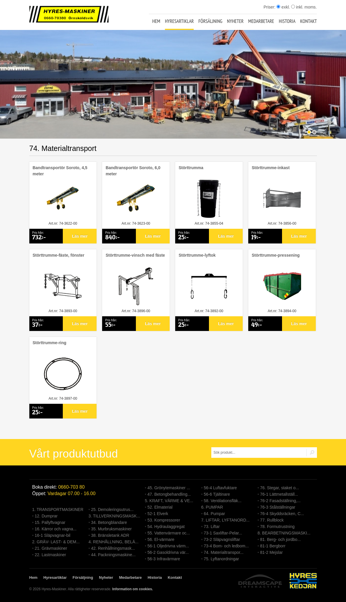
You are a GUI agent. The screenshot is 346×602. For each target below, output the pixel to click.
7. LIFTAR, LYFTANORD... (225, 520)
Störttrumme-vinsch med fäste (135, 255)
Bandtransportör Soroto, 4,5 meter (60, 170)
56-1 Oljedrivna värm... (168, 546)
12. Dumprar (46, 516)
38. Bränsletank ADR (110, 535)
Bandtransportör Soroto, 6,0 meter (133, 170)
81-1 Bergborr (272, 546)
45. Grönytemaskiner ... (168, 487)
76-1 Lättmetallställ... (279, 494)
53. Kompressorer (163, 520)
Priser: (270, 7)
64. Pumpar (214, 513)
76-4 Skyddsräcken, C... (282, 513)
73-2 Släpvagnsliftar (222, 539)
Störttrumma (191, 167)
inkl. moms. (304, 7)
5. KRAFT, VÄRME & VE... (169, 500)
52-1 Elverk (157, 513)
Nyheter (235, 21)
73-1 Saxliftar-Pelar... (223, 533)
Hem (156, 21)
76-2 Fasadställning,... (280, 500)
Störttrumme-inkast (271, 167)
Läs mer (80, 236)
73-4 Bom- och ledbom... (226, 546)
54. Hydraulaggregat (166, 526)
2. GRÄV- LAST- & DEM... (56, 541)
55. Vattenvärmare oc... (168, 533)
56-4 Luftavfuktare (220, 487)
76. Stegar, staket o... (279, 487)
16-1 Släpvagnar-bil (52, 535)
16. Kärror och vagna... (55, 529)
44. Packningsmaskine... (113, 554)
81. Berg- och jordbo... (280, 539)
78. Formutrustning (277, 526)
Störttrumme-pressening (276, 255)
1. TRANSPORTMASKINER (58, 509)
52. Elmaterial (160, 507)
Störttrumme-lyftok (197, 255)
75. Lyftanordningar (221, 558)
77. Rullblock (271, 520)
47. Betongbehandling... (169, 494)
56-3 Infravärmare (163, 558)
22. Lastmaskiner (50, 554)
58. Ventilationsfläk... (222, 500)
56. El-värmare (160, 539)
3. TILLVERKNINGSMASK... (114, 516)
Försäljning (210, 21)
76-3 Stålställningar (277, 507)
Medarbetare (261, 21)
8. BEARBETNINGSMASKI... (284, 533)
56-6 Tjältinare (217, 494)
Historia (287, 21)
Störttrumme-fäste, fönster (59, 255)
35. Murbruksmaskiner (111, 529)
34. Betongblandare (109, 522)
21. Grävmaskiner (51, 548)
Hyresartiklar (179, 21)
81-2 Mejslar (271, 552)
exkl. (283, 7)
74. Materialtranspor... (223, 552)
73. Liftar (212, 526)
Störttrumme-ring (49, 342)
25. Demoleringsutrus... (112, 509)
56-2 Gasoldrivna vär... (168, 552)
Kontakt (308, 21)
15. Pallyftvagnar (50, 522)
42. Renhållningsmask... (113, 548)
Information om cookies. (132, 589)
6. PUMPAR (212, 507)
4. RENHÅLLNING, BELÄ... (114, 541)
